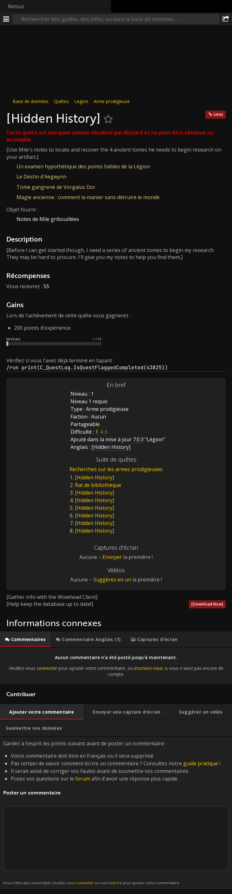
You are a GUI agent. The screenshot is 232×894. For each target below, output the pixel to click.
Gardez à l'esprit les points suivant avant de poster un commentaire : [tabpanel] (116, 813)
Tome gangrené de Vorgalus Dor (56, 187)
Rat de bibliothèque (98, 485)
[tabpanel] (116, 666)
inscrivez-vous (148, 668)
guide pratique (200, 763)
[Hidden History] (94, 477)
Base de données (31, 101)
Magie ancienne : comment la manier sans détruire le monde (88, 197)
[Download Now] (207, 604)
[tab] (25, 639)
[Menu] (6, 19)
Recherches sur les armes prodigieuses (116, 469)
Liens (218, 114)
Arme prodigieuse (112, 101)
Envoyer (112, 557)
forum (82, 778)
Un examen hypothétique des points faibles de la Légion (83, 166)
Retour (16, 6)
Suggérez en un (112, 579)
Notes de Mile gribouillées (48, 219)
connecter (46, 668)
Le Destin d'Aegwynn (41, 176)
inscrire (115, 882)
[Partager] (225, 19)
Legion (81, 101)
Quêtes (61, 101)
